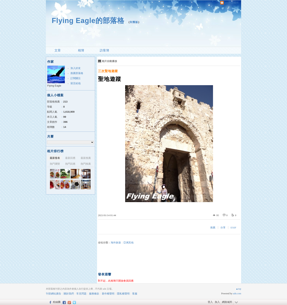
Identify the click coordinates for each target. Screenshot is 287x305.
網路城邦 (227, 302)
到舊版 (134, 22)
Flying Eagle (54, 85)
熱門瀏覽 (55, 163)
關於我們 (69, 293)
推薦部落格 (76, 73)
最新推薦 (86, 157)
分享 (223, 227)
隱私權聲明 (123, 293)
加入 (217, 302)
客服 (134, 293)
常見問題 (81, 293)
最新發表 (55, 157)
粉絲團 (57, 302)
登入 (210, 302)
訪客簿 (104, 50)
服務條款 (94, 293)
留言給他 (75, 83)
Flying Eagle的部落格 (88, 21)
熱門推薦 (86, 163)
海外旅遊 (116, 242)
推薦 (212, 227)
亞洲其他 (128, 242)
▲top (238, 288)
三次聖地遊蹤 (108, 71)
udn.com (237, 293)
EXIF (233, 227)
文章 (57, 50)
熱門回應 (70, 163)
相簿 (81, 50)
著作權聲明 (108, 293)
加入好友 (75, 68)
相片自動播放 (109, 61)
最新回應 (70, 157)
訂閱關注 (75, 78)
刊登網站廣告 (53, 293)
